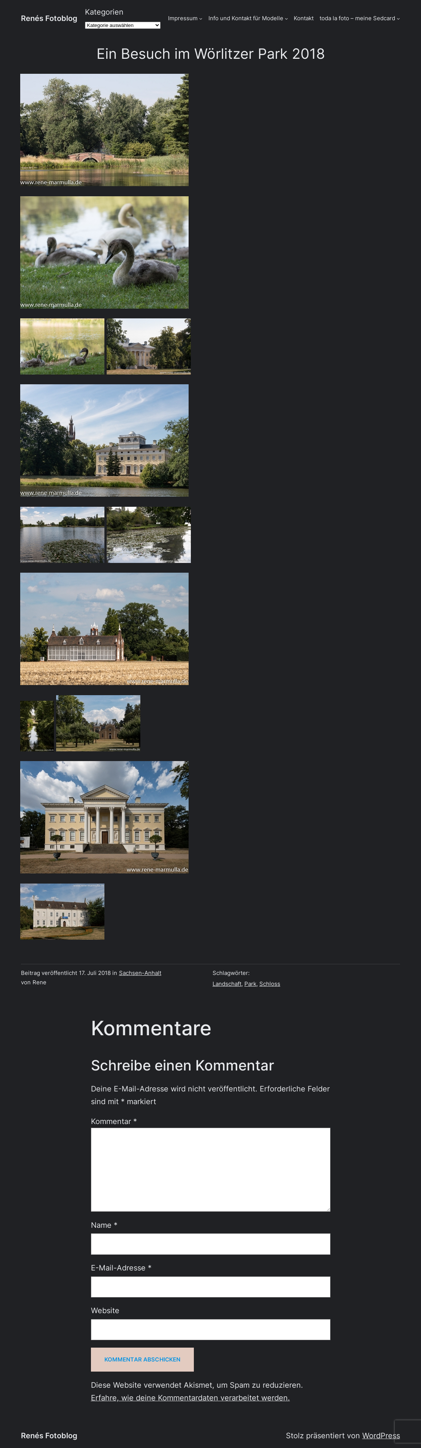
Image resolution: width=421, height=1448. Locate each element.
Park (250, 984)
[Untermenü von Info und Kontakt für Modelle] (286, 18)
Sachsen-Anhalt (140, 973)
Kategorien (104, 11)
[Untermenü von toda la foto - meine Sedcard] (398, 18)
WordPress (381, 1435)
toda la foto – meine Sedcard (357, 18)
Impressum (183, 18)
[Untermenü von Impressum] (200, 18)
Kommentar (114, 1121)
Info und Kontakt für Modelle (245, 18)
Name (104, 1225)
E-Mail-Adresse (121, 1267)
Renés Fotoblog (49, 18)
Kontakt (304, 18)
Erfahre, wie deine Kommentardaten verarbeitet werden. (190, 1397)
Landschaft (227, 984)
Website (105, 1310)
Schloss (269, 984)
